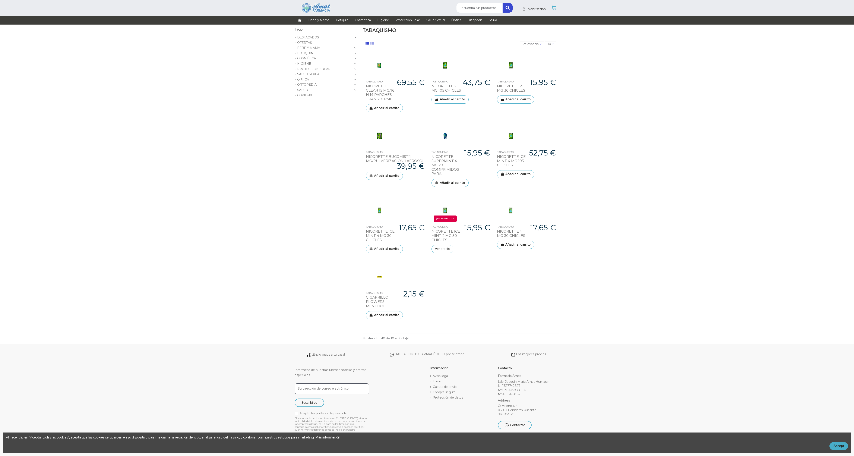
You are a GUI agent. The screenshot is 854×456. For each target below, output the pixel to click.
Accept (839, 446)
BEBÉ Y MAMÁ (308, 48)
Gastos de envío (445, 387)
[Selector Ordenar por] (532, 44)
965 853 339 (506, 414)
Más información (327, 437)
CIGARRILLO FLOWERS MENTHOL (377, 301)
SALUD (302, 90)
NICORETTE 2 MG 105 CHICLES (446, 88)
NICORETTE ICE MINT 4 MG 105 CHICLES (511, 160)
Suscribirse (309, 403)
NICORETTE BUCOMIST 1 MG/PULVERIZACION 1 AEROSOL (395, 158)
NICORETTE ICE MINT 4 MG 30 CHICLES (380, 235)
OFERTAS (304, 43)
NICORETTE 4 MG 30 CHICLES (511, 233)
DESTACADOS (308, 37)
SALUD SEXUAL (309, 74)
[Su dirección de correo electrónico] (332, 389)
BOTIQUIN (305, 53)
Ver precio (442, 249)
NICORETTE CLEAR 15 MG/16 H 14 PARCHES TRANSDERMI (380, 92)
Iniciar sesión (534, 9)
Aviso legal (441, 376)
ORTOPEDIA (307, 85)
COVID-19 (304, 95)
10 (551, 44)
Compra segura (444, 392)
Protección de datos (448, 397)
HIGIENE (304, 64)
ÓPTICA (303, 79)
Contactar (515, 425)
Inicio (299, 29)
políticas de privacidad (332, 413)
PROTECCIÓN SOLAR (313, 69)
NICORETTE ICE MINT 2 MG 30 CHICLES (445, 235)
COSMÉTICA (306, 58)
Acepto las (324, 413)
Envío (437, 381)
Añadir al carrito (384, 108)
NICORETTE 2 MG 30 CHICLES (511, 88)
